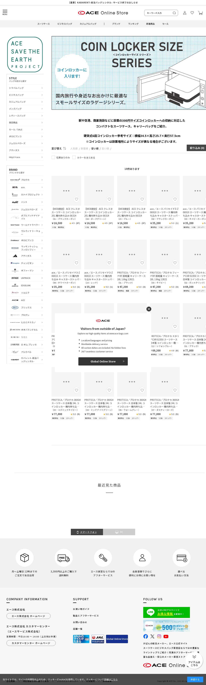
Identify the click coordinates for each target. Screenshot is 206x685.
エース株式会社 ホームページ (28, 616)
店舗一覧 (77, 628)
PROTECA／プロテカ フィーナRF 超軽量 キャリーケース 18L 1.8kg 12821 (131, 276)
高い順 (105, 148)
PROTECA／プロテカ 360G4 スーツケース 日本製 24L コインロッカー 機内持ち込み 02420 (66, 403)
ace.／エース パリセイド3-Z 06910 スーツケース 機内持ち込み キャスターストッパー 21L (165, 212)
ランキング (133, 23)
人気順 (74, 148)
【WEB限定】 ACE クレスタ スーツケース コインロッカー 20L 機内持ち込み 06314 (66, 212)
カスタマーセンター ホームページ (31, 643)
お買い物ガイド (81, 609)
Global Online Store (117, 638)
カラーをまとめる (86, 157)
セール (165, 23)
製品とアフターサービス (86, 615)
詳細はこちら (111, 679)
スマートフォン (87, 532)
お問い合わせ (80, 622)
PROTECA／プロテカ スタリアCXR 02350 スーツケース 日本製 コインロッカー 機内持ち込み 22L (164, 339)
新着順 (84, 148)
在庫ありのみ (63, 157)
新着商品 (150, 23)
